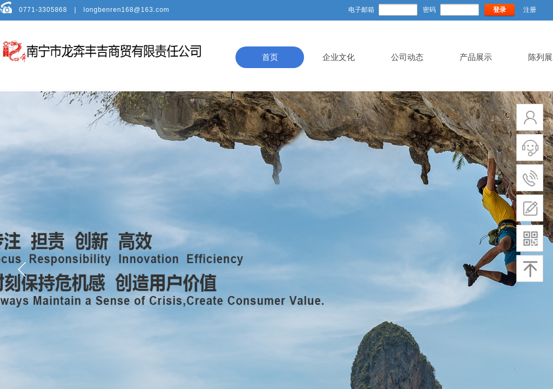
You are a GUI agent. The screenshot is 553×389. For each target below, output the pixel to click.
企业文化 (338, 57)
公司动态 (407, 57)
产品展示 (476, 57)
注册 (529, 10)
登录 (499, 10)
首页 (270, 57)
